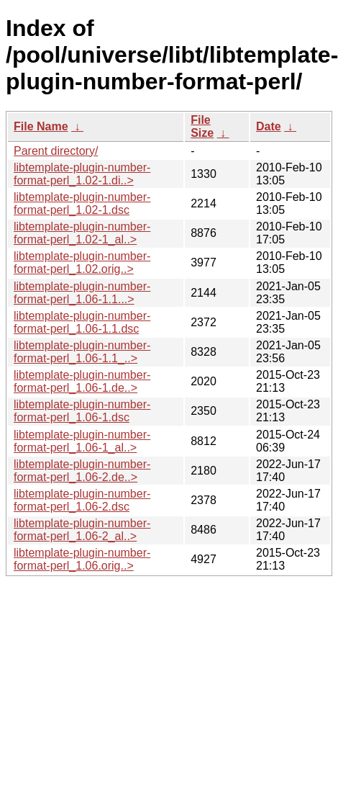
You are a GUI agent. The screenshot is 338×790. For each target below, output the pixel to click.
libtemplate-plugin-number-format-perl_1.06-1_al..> (82, 441)
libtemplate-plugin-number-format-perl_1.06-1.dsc (82, 410)
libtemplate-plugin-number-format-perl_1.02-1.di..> (82, 174)
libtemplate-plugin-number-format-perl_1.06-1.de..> (82, 381)
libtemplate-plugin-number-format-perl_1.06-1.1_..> (82, 351)
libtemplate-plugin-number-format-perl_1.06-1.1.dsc (82, 322)
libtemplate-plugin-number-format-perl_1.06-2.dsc (82, 500)
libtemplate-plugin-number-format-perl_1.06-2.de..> (82, 470)
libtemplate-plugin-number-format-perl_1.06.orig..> (82, 559)
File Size (202, 126)
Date (268, 126)
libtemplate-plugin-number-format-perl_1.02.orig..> (82, 262)
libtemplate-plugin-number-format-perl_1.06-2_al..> (82, 529)
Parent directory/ (56, 151)
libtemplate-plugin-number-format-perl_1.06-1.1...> (82, 292)
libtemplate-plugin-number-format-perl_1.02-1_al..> (82, 233)
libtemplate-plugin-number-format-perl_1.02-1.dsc (82, 203)
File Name (41, 126)
